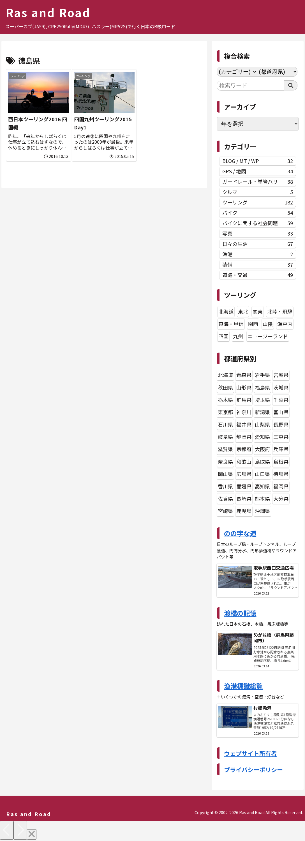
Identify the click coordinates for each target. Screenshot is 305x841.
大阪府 (262, 449)
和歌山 (243, 461)
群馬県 (243, 399)
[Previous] (6, 830)
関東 (258, 311)
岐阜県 (225, 436)
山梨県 (262, 424)
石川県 (225, 424)
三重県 (280, 436)
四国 (223, 336)
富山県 (280, 412)
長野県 (280, 424)
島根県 (280, 461)
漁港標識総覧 (243, 686)
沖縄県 (262, 510)
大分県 (280, 498)
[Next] (20, 830)
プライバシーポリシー (253, 769)
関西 (253, 323)
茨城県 (280, 387)
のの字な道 (240, 533)
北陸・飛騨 (279, 311)
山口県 (262, 473)
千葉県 (280, 399)
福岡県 (280, 486)
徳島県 (280, 473)
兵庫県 (280, 449)
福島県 (262, 387)
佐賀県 (225, 498)
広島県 (243, 473)
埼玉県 (262, 399)
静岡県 (243, 436)
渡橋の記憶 (240, 613)
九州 (238, 336)
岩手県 (262, 374)
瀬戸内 (284, 323)
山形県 (243, 387)
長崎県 (243, 498)
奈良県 (225, 461)
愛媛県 (243, 486)
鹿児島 (243, 510)
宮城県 (280, 374)
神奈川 (243, 412)
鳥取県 (262, 461)
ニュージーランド (268, 336)
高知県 (262, 486)
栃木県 (225, 399)
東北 (243, 311)
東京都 (225, 412)
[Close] (31, 834)
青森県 (243, 374)
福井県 (243, 424)
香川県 (225, 486)
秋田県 (225, 387)
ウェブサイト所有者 (250, 753)
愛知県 (262, 436)
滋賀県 (225, 449)
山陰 (268, 323)
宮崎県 (225, 510)
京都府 (243, 449)
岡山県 (225, 473)
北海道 (226, 311)
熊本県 (262, 498)
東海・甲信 (231, 323)
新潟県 (262, 412)
